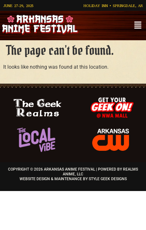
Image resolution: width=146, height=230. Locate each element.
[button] (138, 26)
